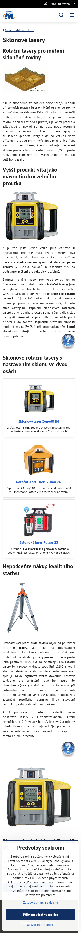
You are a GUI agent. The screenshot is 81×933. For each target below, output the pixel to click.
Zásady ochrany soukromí (40, 913)
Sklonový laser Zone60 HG (38, 421)
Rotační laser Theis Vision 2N (38, 482)
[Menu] (72, 15)
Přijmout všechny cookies (40, 925)
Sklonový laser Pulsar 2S (39, 542)
